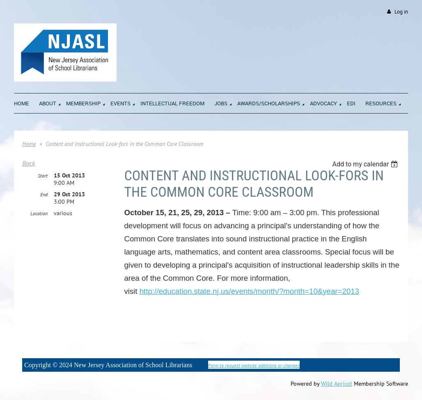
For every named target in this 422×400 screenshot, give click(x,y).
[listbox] (366, 164)
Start (43, 176)
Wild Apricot (336, 383)
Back (28, 163)
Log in (401, 11)
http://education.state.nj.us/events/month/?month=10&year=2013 (249, 291)
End (44, 194)
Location (39, 213)
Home (29, 144)
